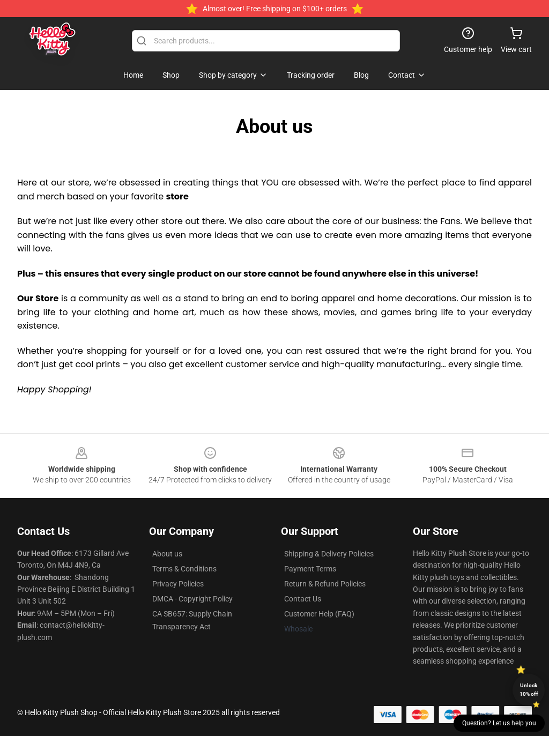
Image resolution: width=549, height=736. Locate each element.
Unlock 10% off (529, 689)
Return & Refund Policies (325, 583)
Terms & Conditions (184, 568)
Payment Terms (310, 568)
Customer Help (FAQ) (319, 613)
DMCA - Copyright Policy (192, 598)
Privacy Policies (178, 583)
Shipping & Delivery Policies (329, 553)
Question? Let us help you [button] (499, 723)
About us (167, 553)
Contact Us (302, 598)
